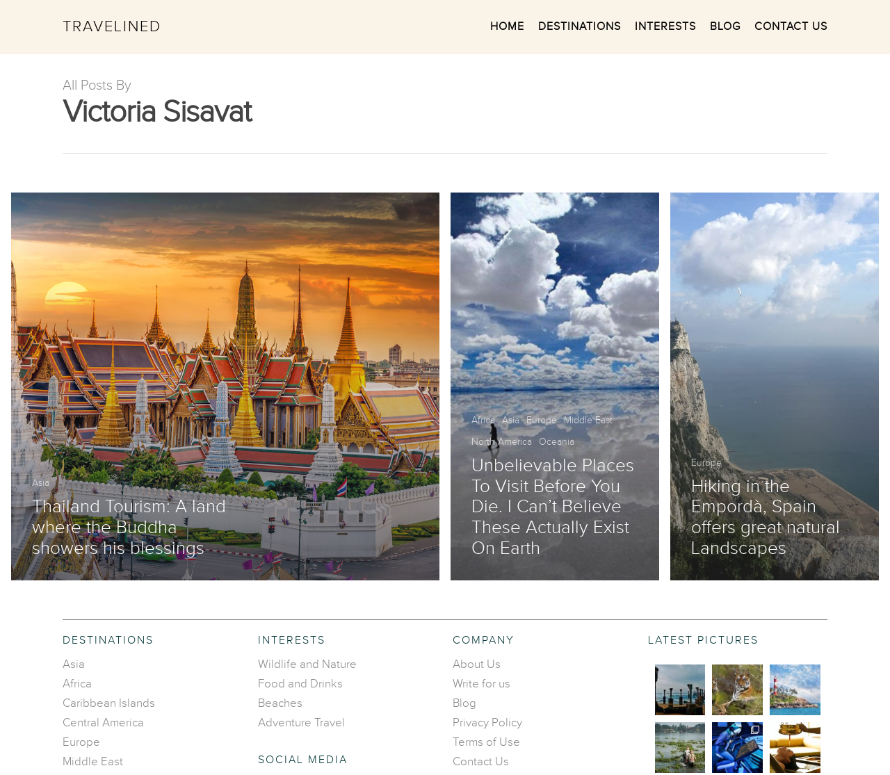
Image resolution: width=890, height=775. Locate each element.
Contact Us (790, 26)
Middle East (588, 420)
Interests (665, 26)
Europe (541, 420)
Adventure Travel (301, 723)
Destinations (579, 26)
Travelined (112, 27)
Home (507, 26)
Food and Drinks (300, 684)
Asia (40, 483)
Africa (483, 420)
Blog (725, 26)
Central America (103, 723)
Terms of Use (486, 742)
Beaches (280, 703)
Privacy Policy (487, 723)
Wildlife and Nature (307, 664)
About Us (477, 664)
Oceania (556, 442)
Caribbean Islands (109, 703)
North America (501, 442)
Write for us (481, 684)
